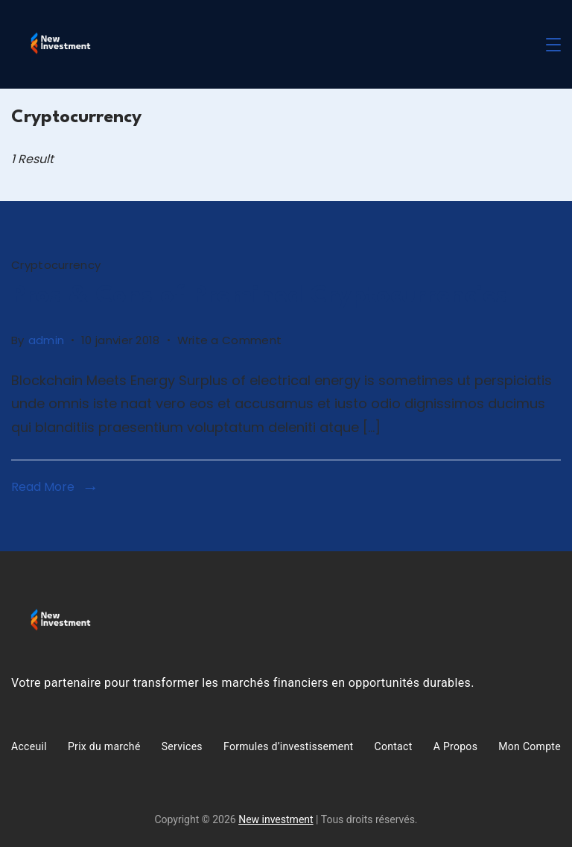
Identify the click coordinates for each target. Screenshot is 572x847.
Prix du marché (104, 746)
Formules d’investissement (288, 746)
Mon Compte (529, 746)
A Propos (455, 746)
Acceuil (29, 746)
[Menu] (553, 44)
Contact (394, 746)
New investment (275, 819)
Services (182, 746)
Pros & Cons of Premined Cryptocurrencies (259, 296)
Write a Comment (229, 338)
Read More (42, 486)
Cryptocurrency (56, 265)
